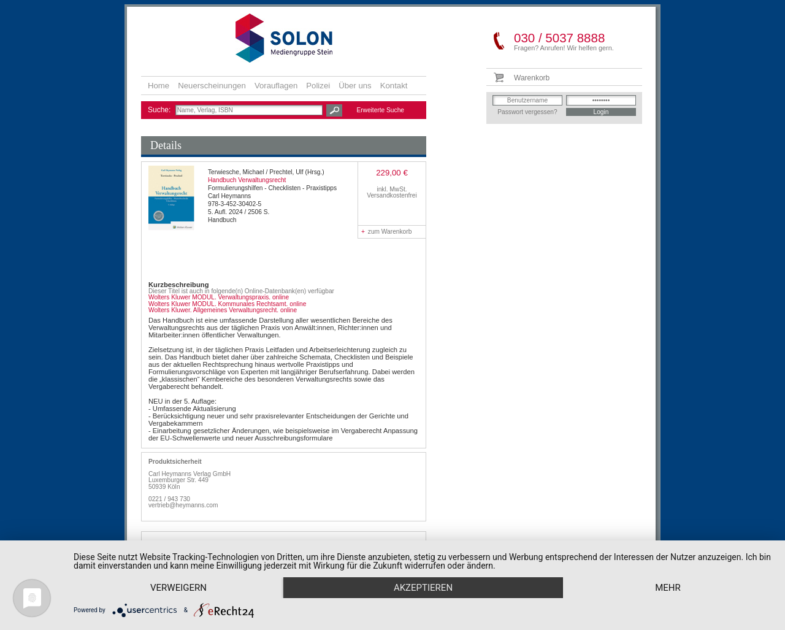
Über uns (355, 85)
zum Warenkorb (386, 231)
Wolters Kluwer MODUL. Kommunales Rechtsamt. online (227, 304)
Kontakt (394, 85)
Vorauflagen (276, 85)
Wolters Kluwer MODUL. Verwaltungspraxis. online (218, 297)
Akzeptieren (423, 587)
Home (158, 85)
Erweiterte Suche (380, 110)
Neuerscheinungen (212, 85)
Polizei (318, 85)
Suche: (160, 110)
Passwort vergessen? (527, 112)
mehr (668, 587)
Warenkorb (532, 78)
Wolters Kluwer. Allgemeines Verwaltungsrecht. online (222, 310)
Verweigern (178, 587)
